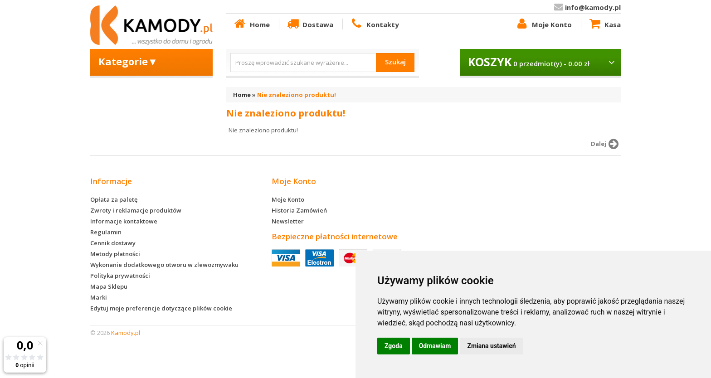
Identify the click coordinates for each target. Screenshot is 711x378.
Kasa (604, 24)
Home (251, 24)
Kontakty (374, 24)
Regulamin (106, 232)
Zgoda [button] (394, 345)
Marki (98, 297)
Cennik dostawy (113, 243)
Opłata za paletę (113, 199)
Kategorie (128, 61)
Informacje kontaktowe (123, 221)
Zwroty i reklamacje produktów (135, 210)
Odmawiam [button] (435, 345)
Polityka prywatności (120, 275)
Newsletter (288, 221)
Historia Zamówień (299, 210)
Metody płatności (115, 254)
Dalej (606, 144)
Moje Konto (543, 24)
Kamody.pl (125, 333)
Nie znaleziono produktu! (296, 95)
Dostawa (310, 24)
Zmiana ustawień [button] (491, 345)
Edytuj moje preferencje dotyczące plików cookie (161, 308)
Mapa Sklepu (108, 286)
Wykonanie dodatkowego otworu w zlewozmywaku (164, 265)
